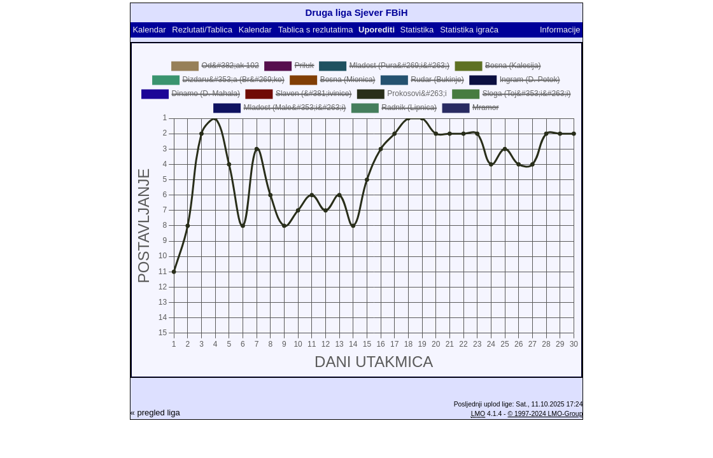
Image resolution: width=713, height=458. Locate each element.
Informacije (560, 29)
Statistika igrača (469, 29)
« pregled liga (155, 412)
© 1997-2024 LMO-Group (544, 413)
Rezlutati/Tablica (202, 29)
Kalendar (149, 29)
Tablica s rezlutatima (315, 29)
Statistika (417, 29)
